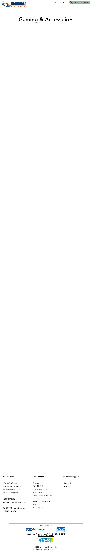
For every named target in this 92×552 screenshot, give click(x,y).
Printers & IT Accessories (41, 502)
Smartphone (37, 483)
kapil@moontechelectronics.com (14, 502)
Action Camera (38, 492)
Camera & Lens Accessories (42, 495)
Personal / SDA (38, 508)
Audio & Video (38, 505)
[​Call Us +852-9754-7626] (79, 2)
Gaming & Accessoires (40, 489)
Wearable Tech (38, 486)
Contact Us (67, 483)
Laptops (35, 498)
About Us (67, 486)
